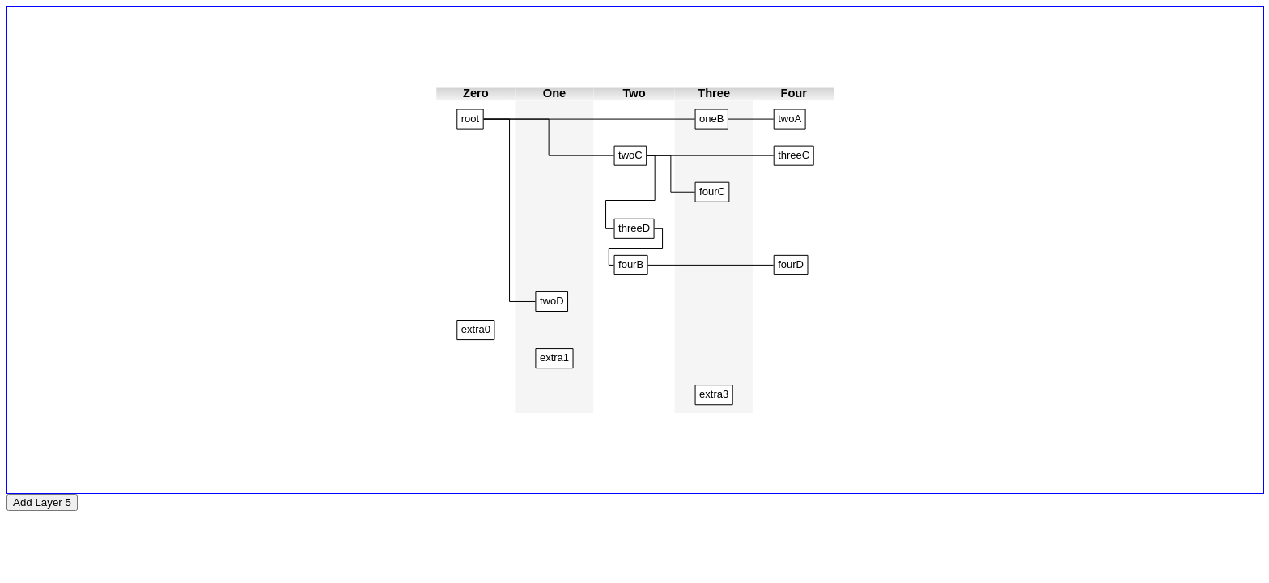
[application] (635, 250)
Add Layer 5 (42, 502)
